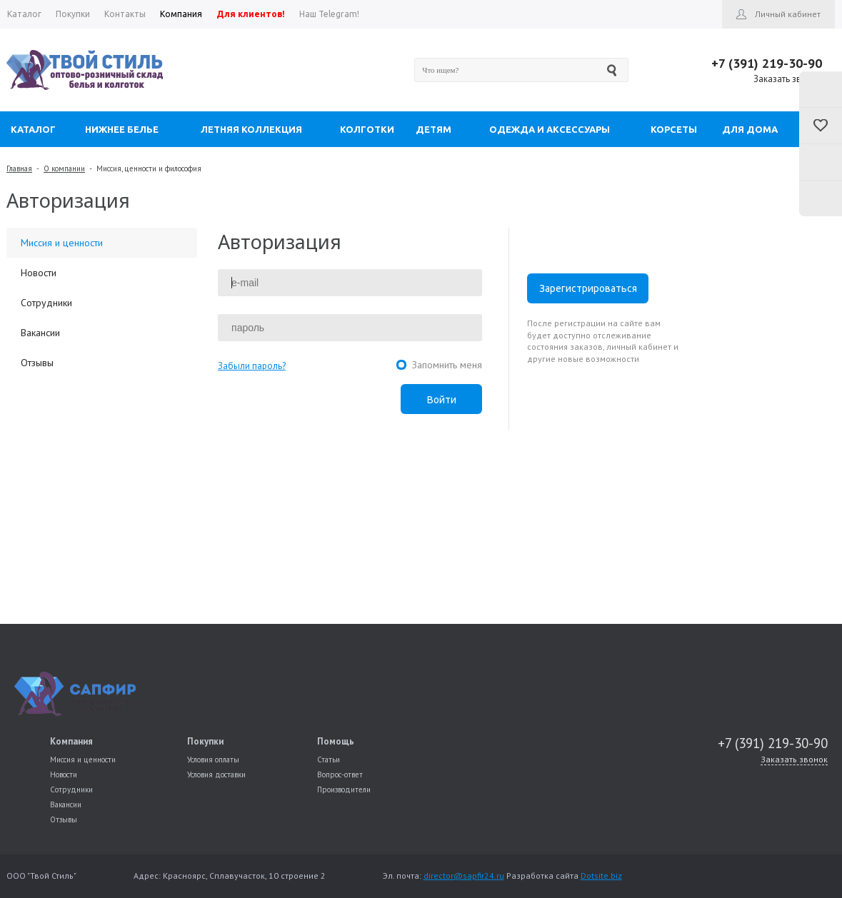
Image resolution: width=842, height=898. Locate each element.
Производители (344, 789)
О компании (64, 168)
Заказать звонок (787, 79)
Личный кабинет (788, 14)
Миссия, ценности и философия (148, 168)
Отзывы (37, 362)
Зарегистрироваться (588, 288)
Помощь (335, 741)
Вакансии (40, 332)
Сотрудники (46, 302)
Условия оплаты (213, 760)
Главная (19, 168)
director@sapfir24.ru (463, 875)
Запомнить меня (447, 364)
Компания (71, 741)
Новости (38, 272)
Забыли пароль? (252, 366)
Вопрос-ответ (340, 775)
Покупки (205, 741)
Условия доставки (216, 775)
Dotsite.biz (601, 875)
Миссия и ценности (62, 242)
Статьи (328, 760)
